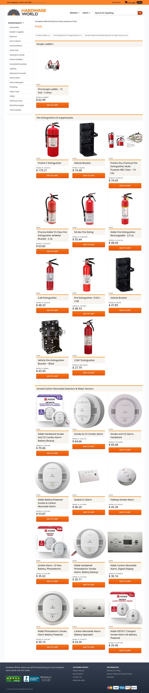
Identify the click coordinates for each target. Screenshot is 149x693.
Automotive (14, 27)
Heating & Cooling (17, 55)
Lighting (13, 68)
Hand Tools (14, 50)
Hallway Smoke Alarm (122, 499)
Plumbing (13, 87)
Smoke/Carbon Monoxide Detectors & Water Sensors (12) (106, 35)
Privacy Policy (126, 674)
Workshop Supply (17, 105)
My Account (116, 2)
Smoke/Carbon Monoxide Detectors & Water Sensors (65, 388)
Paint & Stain (15, 78)
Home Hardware (16, 59)
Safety (12, 96)
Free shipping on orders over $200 (26, 2)
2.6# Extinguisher (47, 297)
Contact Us (77, 677)
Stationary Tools (16, 100)
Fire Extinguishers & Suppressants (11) (67, 35)
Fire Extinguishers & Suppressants (55, 117)
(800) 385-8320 (79, 680)
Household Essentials (18, 64)
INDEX (85, 13)
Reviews (110, 677)
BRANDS (73, 13)
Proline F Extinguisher (49, 163)
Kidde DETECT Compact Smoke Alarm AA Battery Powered (123, 634)
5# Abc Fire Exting (83, 232)
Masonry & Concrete (18, 73)
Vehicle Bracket (82, 163)
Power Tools (14, 91)
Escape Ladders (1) (43, 35)
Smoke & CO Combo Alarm (88, 433)
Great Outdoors (16, 45)
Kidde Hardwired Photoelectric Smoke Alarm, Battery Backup (86, 569)
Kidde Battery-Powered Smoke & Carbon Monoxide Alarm (50, 503)
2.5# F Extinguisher (84, 360)
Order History (78, 670)
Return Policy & (113, 674)
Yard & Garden (15, 110)
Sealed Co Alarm (83, 499)
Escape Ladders (45, 44)
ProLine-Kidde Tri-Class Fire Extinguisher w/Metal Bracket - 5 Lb (52, 235)
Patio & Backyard (16, 82)
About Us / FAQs (113, 670)
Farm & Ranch (15, 41)
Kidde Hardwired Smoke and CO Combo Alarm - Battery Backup (51, 437)
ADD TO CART (52, 105)
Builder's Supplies (17, 32)
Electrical (13, 36)
